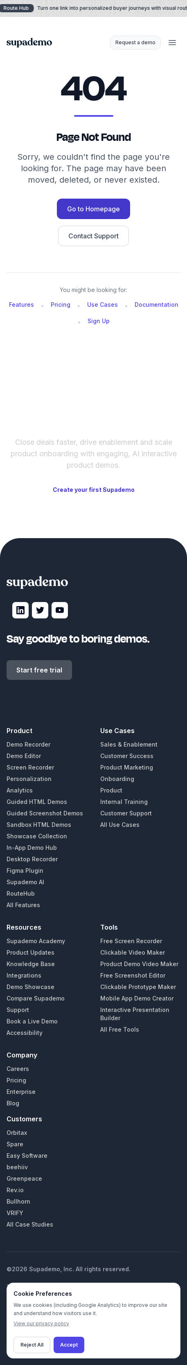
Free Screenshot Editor (132, 975)
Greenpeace (24, 1178)
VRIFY (15, 1212)
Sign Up (99, 320)
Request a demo (135, 42)
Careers (18, 1068)
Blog (13, 1103)
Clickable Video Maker (132, 952)
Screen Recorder (30, 767)
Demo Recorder (28, 744)
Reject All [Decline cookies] (31, 1345)
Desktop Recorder (32, 859)
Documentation (156, 304)
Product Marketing (126, 767)
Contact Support (93, 236)
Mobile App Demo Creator (136, 998)
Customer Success (126, 755)
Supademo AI (25, 881)
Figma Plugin (25, 870)
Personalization (29, 778)
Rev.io (15, 1189)
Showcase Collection (37, 836)
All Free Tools (119, 1029)
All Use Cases (120, 824)
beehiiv (17, 1167)
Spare (15, 1144)
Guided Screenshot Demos (45, 813)
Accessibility (25, 1032)
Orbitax (17, 1132)
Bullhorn (18, 1201)
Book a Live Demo (32, 1021)
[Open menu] (172, 42)
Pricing (60, 304)
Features (21, 304)
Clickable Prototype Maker (138, 986)
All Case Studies (30, 1224)
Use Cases (102, 304)
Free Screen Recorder (131, 940)
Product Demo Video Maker (139, 963)
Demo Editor (24, 755)
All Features (23, 904)
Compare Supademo (36, 998)
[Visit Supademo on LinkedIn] (20, 610)
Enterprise (21, 1091)
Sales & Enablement (129, 744)
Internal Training (124, 801)
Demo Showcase (30, 986)
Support (18, 1009)
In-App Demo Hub (32, 847)
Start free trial (39, 670)
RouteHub (21, 893)
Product (111, 790)
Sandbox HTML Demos (39, 824)
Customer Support (126, 813)
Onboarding (117, 778)
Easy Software (27, 1155)
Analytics (20, 790)
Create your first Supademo (94, 489)
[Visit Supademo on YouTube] (60, 610)
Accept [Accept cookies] (69, 1345)
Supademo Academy (36, 940)
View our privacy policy (41, 1323)
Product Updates (30, 952)
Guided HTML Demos (37, 801)
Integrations (24, 975)
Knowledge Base (31, 963)
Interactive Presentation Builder (134, 1013)
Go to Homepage (93, 209)
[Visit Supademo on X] (40, 610)
